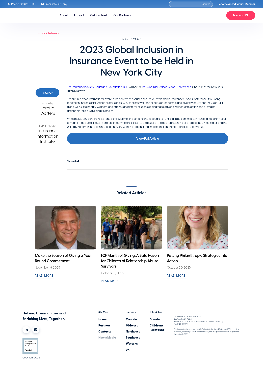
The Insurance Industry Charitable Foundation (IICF (97, 87)
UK (127, 349)
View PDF (47, 92)
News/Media (107, 337)
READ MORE (44, 275)
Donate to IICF (240, 15)
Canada (131, 319)
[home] (29, 15)
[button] (63, 15)
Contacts (104, 331)
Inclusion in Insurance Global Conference (166, 87)
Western (132, 343)
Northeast (133, 331)
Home (102, 319)
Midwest (132, 325)
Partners (104, 325)
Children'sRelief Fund (157, 328)
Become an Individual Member (236, 4)
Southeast (133, 337)
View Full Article (147, 138)
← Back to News (48, 33)
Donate (155, 319)
